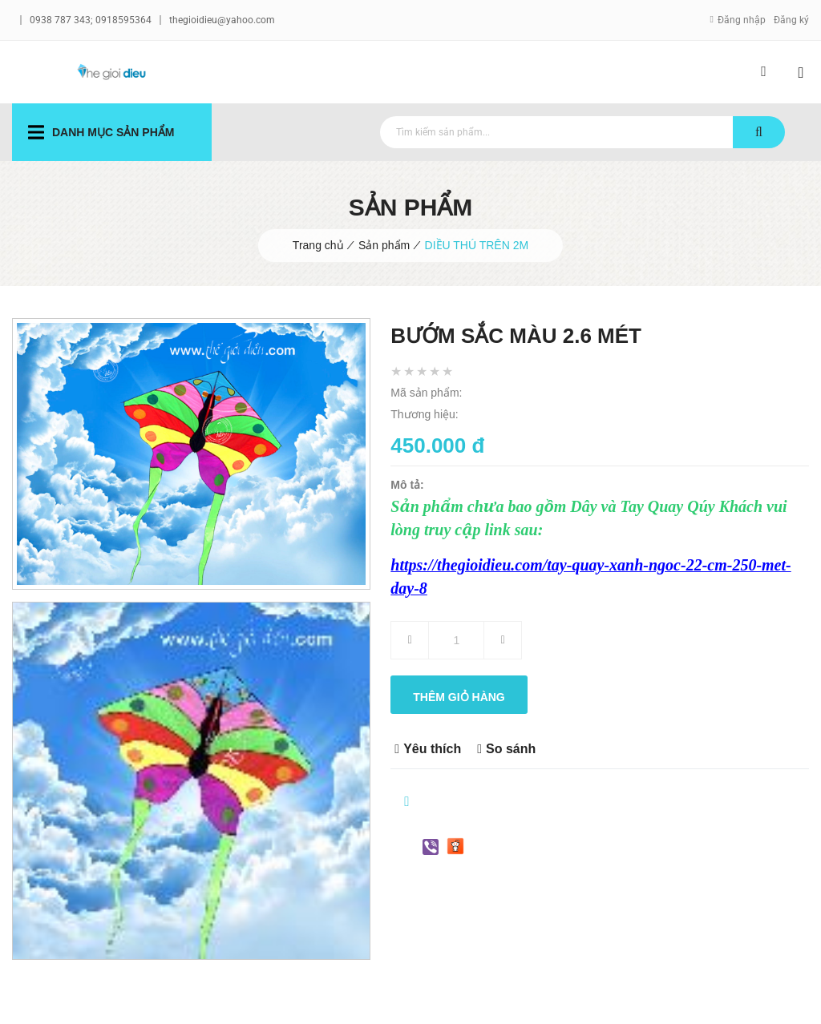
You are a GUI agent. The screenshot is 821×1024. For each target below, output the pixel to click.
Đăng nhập (742, 20)
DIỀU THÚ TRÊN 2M (477, 245)
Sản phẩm (384, 245)
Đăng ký (791, 20)
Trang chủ (318, 245)
